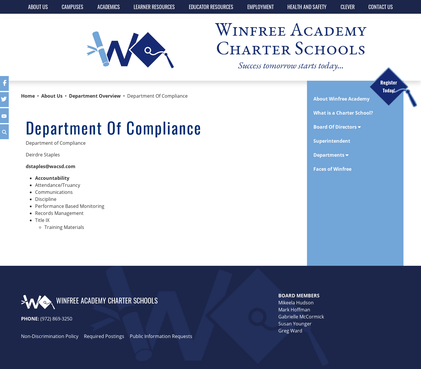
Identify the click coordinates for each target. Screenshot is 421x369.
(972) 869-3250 (56, 318)
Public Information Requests (161, 336)
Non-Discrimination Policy (49, 336)
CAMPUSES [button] (72, 7)
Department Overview (95, 96)
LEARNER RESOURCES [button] (154, 7)
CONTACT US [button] (380, 7)
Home (28, 96)
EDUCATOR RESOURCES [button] (211, 7)
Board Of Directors (337, 127)
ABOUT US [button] (38, 7)
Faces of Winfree (332, 169)
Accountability (52, 178)
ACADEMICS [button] (108, 7)
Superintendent (331, 141)
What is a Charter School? (343, 113)
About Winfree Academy (341, 99)
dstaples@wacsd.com (50, 166)
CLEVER (348, 7)
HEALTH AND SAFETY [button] (307, 7)
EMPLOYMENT (260, 7)
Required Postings (104, 336)
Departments (330, 155)
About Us (52, 96)
